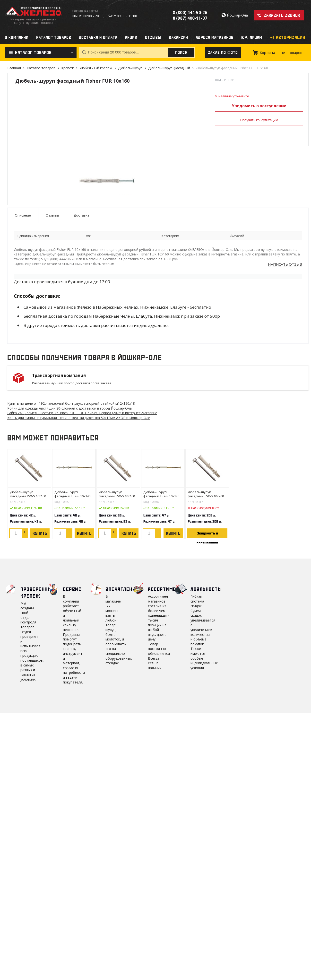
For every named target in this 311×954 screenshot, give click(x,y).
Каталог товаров (41, 68)
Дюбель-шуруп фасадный (169, 68)
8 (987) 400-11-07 (190, 18)
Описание (23, 215)
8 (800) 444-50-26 (190, 12)
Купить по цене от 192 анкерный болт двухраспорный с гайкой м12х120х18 (71, 403)
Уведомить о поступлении (259, 105)
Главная (14, 68)
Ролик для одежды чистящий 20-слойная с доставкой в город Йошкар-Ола (69, 408)
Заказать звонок (282, 15)
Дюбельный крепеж (96, 68)
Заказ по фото (223, 52)
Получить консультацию (259, 120)
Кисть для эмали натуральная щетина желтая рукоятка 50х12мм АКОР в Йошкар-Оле (78, 417)
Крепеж (67, 68)
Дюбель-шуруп (130, 68)
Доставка (81, 215)
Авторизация (290, 37)
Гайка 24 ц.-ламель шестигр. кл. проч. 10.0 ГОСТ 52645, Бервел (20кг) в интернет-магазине (82, 413)
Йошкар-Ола (237, 15)
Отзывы (52, 215)
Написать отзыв (285, 264)
